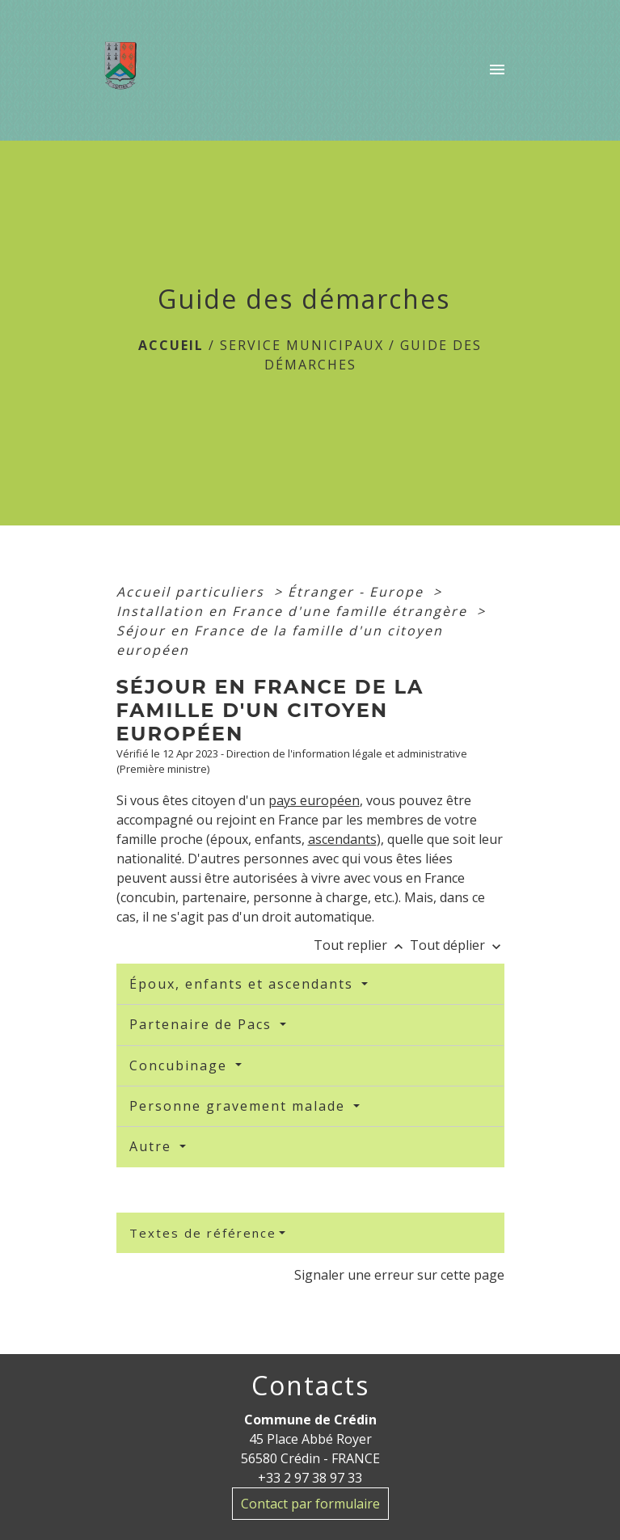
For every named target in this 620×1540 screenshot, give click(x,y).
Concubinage (180, 1065)
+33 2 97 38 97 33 (310, 1478)
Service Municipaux (302, 345)
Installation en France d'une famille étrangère (294, 611)
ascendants (342, 839)
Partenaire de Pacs (202, 1024)
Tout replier (362, 945)
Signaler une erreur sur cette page (399, 1275)
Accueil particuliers (192, 592)
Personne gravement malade (239, 1106)
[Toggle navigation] (497, 70)
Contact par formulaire (310, 1504)
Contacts (310, 1385)
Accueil (171, 345)
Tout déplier (457, 945)
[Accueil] (125, 70)
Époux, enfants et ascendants (243, 984)
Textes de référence (202, 1233)
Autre (152, 1146)
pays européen (314, 800)
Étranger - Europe (358, 592)
